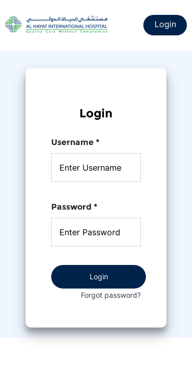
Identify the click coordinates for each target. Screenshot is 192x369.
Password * (74, 207)
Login (165, 24)
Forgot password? (111, 295)
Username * (75, 142)
